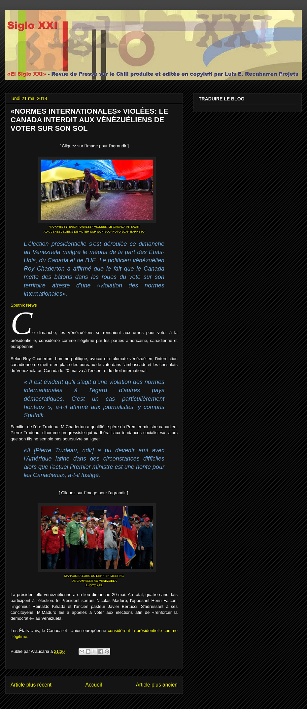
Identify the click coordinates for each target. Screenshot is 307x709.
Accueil (93, 685)
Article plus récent (31, 685)
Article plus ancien (157, 685)
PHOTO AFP (93, 585)
